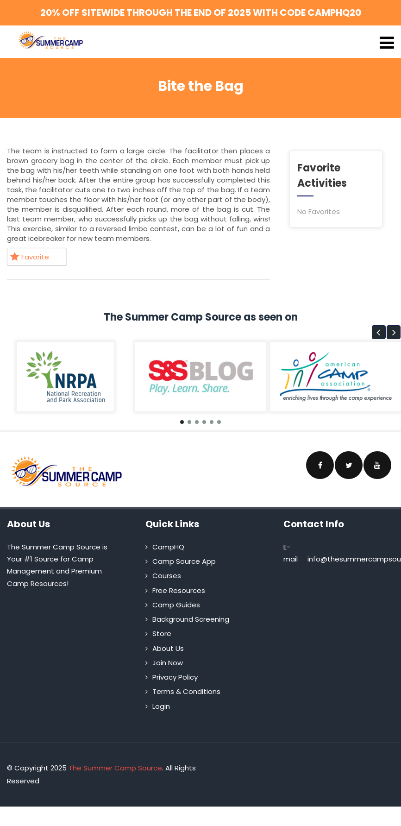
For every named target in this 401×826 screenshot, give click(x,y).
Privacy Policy (175, 677)
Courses (166, 575)
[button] (379, 332)
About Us (168, 648)
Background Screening (190, 619)
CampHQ (168, 547)
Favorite (29, 257)
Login (161, 706)
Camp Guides (176, 605)
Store (161, 633)
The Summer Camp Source (115, 768)
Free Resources (178, 590)
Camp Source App (184, 561)
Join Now (167, 663)
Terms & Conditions (186, 691)
